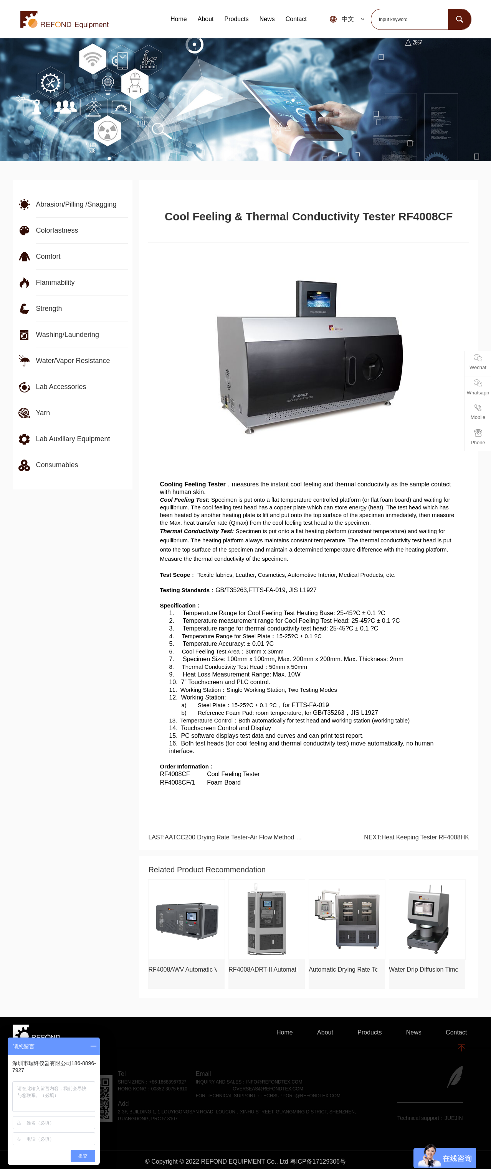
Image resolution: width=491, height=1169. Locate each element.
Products (237, 19)
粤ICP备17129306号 (318, 1161)
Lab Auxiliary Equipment (73, 439)
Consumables (57, 465)
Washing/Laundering (67, 334)
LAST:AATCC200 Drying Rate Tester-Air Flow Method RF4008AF (225, 837)
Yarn (43, 413)
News (267, 19)
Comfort (48, 256)
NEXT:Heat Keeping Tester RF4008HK (416, 837)
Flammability (55, 282)
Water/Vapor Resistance (73, 360)
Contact (296, 19)
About (206, 19)
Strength (49, 308)
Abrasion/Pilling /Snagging (76, 204)
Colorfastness (57, 230)
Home (178, 19)
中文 (348, 19)
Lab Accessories (61, 387)
